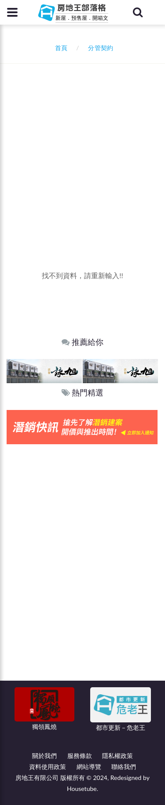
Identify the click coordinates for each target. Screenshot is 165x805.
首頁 (59, 47)
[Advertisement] (82, 150)
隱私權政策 (117, 755)
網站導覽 (89, 766)
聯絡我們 (123, 766)
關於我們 (44, 755)
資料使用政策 (47, 766)
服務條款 (79, 755)
